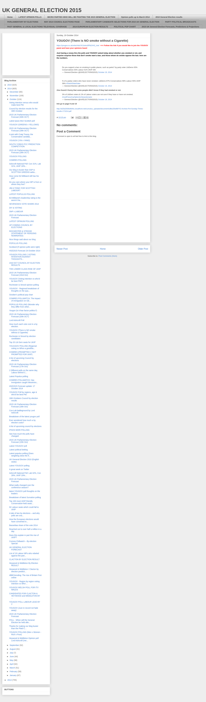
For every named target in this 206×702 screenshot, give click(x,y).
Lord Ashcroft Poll (16, 320)
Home (10, 17)
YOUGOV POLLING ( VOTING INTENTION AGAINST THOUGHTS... (22, 256)
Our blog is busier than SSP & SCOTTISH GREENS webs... (22, 171)
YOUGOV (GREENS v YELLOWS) (24, 124)
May (12, 660)
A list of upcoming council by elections (25, 426)
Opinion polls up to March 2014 (135, 17)
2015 (9, 85)
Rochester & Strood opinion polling (24, 285)
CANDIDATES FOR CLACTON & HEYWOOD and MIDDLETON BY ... (24, 595)
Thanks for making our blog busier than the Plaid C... (23, 627)
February (14, 671)
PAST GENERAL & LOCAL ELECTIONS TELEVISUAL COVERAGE (37, 27)
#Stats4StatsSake (73, 83)
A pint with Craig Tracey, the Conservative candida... (21, 135)
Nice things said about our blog (22, 239)
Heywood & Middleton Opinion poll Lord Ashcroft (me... (24, 639)
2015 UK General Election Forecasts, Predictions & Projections (170, 27)
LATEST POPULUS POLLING (22, 194)
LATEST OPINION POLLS (30, 17)
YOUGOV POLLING (18, 156)
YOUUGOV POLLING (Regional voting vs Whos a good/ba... (23, 347)
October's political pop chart (21, 295)
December (14, 92)
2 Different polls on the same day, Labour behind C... (23, 371)
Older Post (143, 249)
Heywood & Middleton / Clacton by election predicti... (24, 570)
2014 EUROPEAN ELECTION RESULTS (90, 27)
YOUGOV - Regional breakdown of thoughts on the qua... (24, 289)
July (12, 653)
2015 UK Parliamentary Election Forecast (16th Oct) (22, 405)
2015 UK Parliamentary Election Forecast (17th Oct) (22, 365)
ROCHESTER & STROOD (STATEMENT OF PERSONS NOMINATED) (22, 233)
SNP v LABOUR (16, 211)
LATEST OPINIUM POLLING (21, 221)
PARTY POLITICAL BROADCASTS (180, 22)
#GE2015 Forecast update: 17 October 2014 (22, 387)
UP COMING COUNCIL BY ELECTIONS (20, 226)
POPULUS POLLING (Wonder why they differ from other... (24, 305)
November (14, 95)
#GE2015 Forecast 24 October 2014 (24, 251)
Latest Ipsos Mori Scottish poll (22, 121)
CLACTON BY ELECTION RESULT (24, 559)
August (13, 649)
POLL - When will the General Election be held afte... (22, 621)
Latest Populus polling (18, 376)
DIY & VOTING (15, 208)
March (13, 668)
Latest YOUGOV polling (19, 466)
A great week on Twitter (19, 469)
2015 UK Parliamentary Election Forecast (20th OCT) (22, 315)
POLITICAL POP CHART (125, 27)
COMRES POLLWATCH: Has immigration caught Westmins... (23, 381)
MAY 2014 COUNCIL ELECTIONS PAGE (62, 22)
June (12, 656)
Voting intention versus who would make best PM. (23, 103)
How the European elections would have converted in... (24, 520)
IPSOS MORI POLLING (19, 430)
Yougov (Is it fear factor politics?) (23, 310)
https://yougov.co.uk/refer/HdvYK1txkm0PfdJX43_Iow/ (78, 45)
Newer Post (62, 249)
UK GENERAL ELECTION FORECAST (20, 548)
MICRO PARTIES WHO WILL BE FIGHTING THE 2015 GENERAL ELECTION (81, 17)
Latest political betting (18, 450)
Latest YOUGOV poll (18, 446)
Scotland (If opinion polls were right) (24, 247)
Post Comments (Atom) (107, 256)
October (13, 99)
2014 (9, 88)
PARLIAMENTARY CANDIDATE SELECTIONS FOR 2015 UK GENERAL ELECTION (122, 22)
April (12, 664)
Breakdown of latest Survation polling (25, 497)
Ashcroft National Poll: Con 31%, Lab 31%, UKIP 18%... (25, 165)
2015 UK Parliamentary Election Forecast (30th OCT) (22, 116)
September (15, 645)
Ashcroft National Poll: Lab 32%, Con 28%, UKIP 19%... (25, 474)
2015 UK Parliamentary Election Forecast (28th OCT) (22, 151)
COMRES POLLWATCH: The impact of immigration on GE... (24, 299)
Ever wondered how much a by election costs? (22, 421)
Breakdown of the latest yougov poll (24, 416)
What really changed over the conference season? (21, 486)
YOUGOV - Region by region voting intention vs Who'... (24, 582)
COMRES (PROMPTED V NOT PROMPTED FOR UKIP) (22, 353)
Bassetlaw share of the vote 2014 (23, 525)
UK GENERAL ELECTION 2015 (41, 10)
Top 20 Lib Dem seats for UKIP (22, 342)
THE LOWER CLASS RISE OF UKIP (25, 269)
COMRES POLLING (18, 160)
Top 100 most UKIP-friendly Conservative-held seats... (21, 502)
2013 (9, 680)
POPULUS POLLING (18, 243)
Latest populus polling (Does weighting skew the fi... (21, 454)
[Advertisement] (102, 221)
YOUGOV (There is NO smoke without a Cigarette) (22, 331)
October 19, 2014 (105, 72)
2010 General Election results (169, 17)
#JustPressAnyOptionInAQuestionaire (77, 97)
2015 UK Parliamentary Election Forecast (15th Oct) (22, 441)
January (13, 675)
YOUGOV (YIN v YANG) (19, 140)
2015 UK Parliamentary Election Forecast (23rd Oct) (22, 274)
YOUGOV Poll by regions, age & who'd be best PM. (23, 393)
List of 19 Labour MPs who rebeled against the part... (24, 554)
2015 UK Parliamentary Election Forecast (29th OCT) (22, 129)
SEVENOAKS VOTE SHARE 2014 (24, 204)
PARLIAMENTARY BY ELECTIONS (22, 22)
